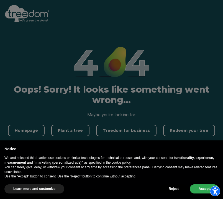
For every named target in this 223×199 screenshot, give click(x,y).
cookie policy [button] (121, 162)
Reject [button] (174, 189)
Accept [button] (204, 189)
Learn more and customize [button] (34, 189)
